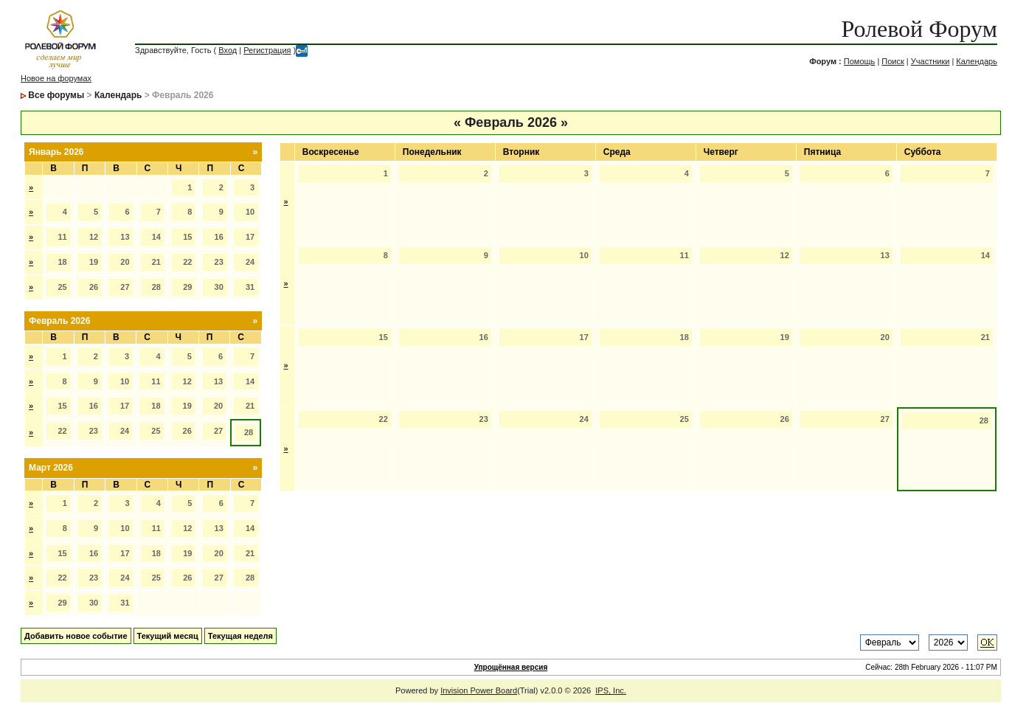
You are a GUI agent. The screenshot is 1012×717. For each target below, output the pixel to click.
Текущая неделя (240, 635)
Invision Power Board (478, 690)
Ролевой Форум (919, 28)
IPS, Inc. (610, 690)
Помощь (860, 61)
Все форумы (56, 95)
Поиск (892, 61)
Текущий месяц (167, 635)
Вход (227, 50)
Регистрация (267, 50)
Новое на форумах (56, 78)
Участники (930, 61)
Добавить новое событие (76, 635)
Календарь (976, 61)
